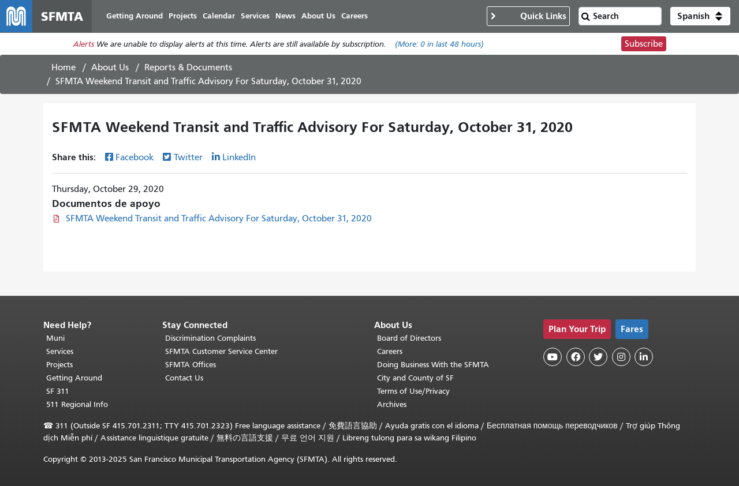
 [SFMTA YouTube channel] (552, 356)
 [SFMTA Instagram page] (621, 356)
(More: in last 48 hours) (439, 44)
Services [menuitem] (255, 16)
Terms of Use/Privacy (413, 391)
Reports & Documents (188, 67)
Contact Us (184, 378)
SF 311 (57, 391)
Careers (389, 351)
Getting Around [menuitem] (134, 16)
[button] (700, 16)
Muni (55, 338)
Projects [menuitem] (183, 16)
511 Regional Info (77, 404)
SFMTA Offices (190, 365)
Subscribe (644, 44)
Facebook (134, 157)
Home (63, 67)
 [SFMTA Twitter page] (598, 356)
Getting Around (74, 378)
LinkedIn (239, 157)
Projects (59, 365)
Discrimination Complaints (210, 338)
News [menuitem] (285, 16)
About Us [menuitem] (318, 16)
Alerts (83, 44)
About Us (110, 67)
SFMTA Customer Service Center (221, 351)
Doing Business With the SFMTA (433, 365)
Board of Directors (409, 338)
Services (59, 351)
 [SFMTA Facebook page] (575, 356)
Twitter (188, 157)
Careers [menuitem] (354, 16)
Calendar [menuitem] (219, 16)
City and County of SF (415, 378)
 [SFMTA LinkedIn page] (644, 356)
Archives (391, 404)
